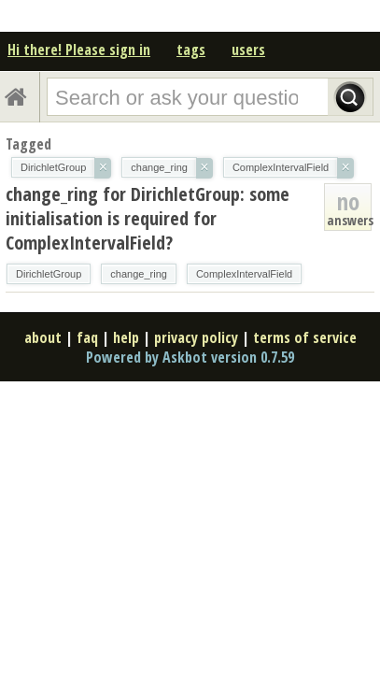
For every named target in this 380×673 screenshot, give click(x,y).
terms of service (305, 337)
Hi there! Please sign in (78, 49)
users (248, 49)
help (126, 337)
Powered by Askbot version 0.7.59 (190, 357)
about (43, 337)
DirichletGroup (48, 273)
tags (190, 49)
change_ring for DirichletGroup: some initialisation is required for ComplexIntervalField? (147, 218)
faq (87, 337)
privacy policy (196, 337)
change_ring (138, 273)
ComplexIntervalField (244, 273)
